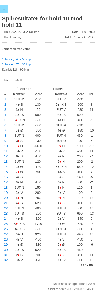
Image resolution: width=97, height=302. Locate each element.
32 (6, 260)
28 (6, 239)
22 (6, 208)
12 (6, 156)
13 (6, 161)
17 (6, 182)
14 (6, 167)
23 (6, 213)
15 (6, 172)
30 (6, 250)
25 (6, 224)
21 (6, 203)
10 (6, 146)
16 (6, 177)
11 (6, 151)
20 (6, 198)
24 (6, 219)
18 (6, 187)
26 (6, 229)
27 (6, 234)
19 (6, 193)
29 (6, 244)
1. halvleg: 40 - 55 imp (16, 59)
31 (6, 255)
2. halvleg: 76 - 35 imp (16, 64)
